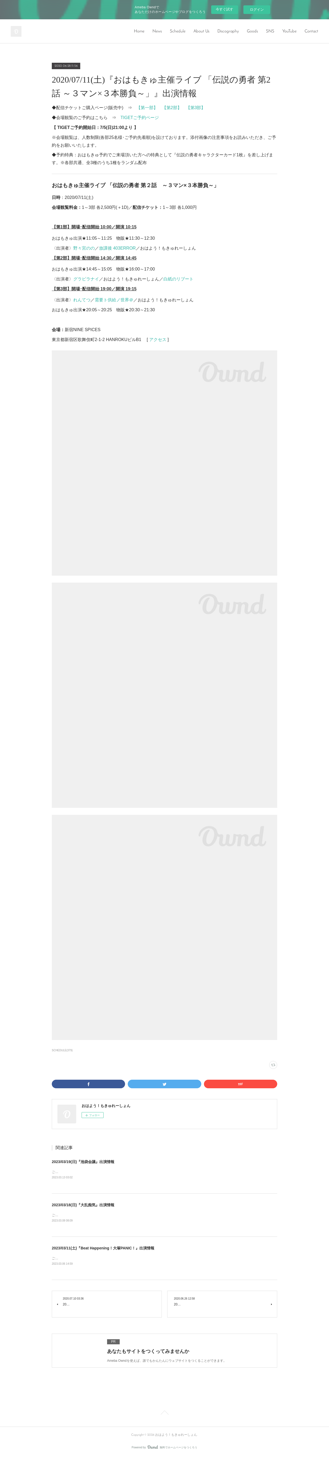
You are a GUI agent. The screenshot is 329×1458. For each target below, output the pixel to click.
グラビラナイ (86, 279)
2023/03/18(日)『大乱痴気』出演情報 (83, 1205)
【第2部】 (172, 107)
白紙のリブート (178, 279)
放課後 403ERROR (117, 248)
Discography (228, 31)
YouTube (289, 31)
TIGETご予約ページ (139, 117)
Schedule (177, 31)
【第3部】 (196, 107)
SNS (270, 31)
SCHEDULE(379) (62, 1050)
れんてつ (81, 300)
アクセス (157, 339)
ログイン (257, 10)
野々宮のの (84, 248)
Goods (252, 31)
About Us (201, 31)
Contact (311, 31)
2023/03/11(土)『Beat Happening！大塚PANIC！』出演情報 (103, 1249)
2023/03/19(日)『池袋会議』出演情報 (83, 1162)
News (157, 31)
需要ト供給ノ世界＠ (114, 300)
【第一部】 (147, 107)
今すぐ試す (224, 9)
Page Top (164, 1415)
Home (139, 31)
